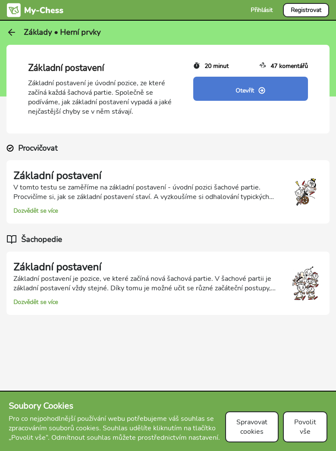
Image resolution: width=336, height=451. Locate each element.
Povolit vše (305, 426)
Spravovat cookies (251, 426)
